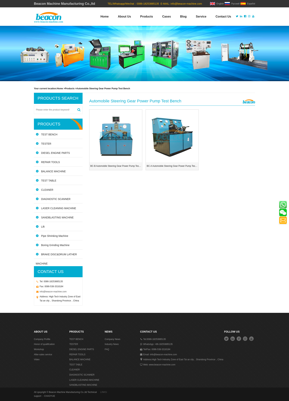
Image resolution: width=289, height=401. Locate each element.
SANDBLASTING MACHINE (55, 217)
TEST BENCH (46, 134)
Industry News (112, 344)
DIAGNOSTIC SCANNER (53, 198)
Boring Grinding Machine (52, 245)
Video (36, 359)
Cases (166, 16)
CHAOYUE (49, 396)
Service (201, 16)
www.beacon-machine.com (162, 364)
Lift (40, 226)
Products (146, 16)
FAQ (107, 349)
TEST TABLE (46, 180)
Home (104, 16)
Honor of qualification (44, 344)
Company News (112, 339)
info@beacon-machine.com (186, 3)
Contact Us (223, 16)
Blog (183, 16)
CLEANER (44, 189)
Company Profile (42, 339)
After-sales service (43, 354)
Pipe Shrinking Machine (52, 235)
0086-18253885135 (156, 339)
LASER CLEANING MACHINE (56, 208)
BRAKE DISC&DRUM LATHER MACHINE (56, 256)
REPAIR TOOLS (48, 162)
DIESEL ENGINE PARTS (53, 152)
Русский (232, 3)
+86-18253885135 (164, 344)
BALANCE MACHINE (51, 171)
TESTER (43, 143)
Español (248, 3)
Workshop (39, 349)
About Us (124, 16)
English (217, 3)
